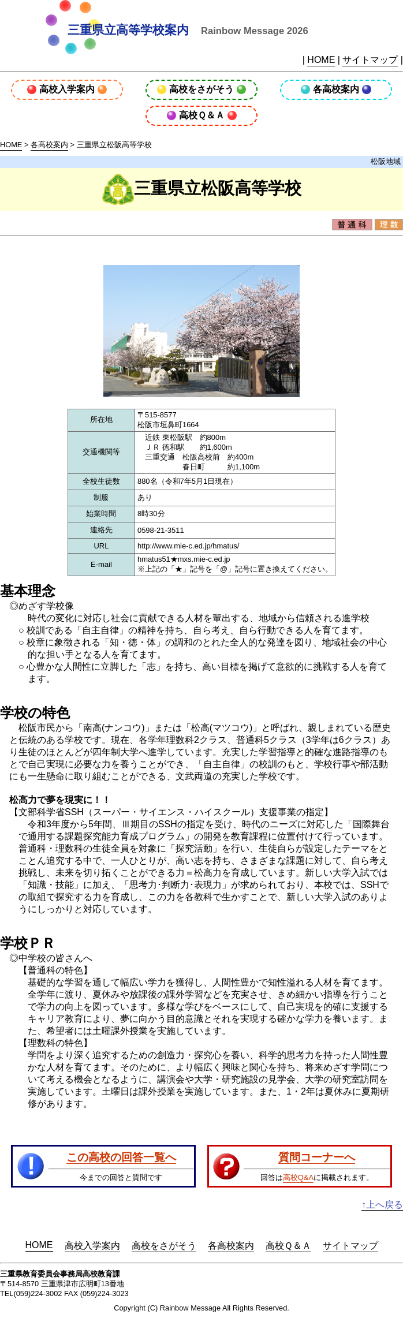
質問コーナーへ (316, 1157)
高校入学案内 (67, 89)
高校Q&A (298, 1177)
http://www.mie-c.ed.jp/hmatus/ (188, 546)
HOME (321, 60)
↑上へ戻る (382, 1204)
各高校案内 (336, 89)
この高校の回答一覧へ (121, 1157)
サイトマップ (370, 60)
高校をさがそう (201, 89)
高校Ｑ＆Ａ (202, 115)
